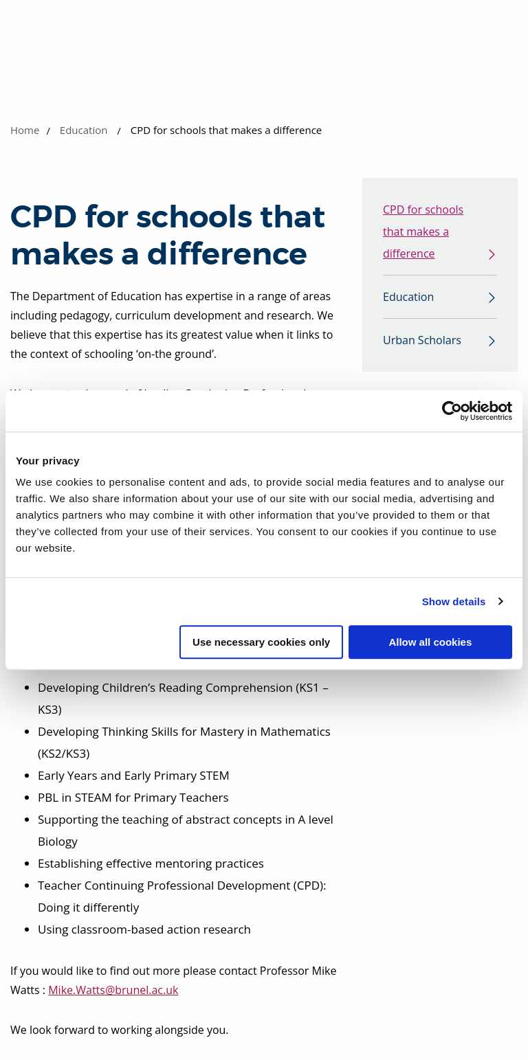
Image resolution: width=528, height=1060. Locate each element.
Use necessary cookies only (261, 642)
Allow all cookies (430, 642)
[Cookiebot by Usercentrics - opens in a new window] (452, 411)
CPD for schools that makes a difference (423, 231)
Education (84, 130)
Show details (454, 601)
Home (24, 130)
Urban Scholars (422, 340)
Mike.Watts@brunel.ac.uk (113, 989)
